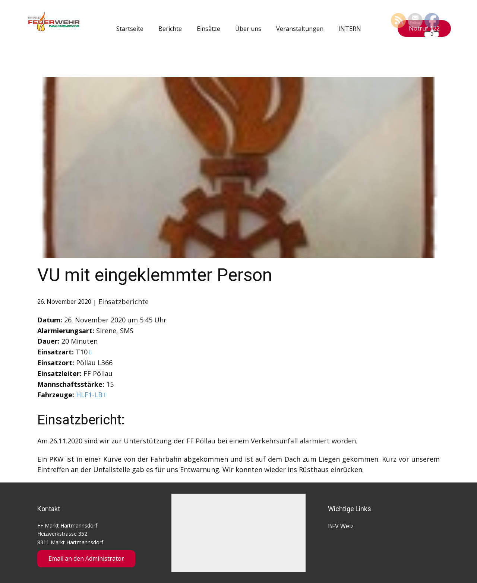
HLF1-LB (89, 394)
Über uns (248, 29)
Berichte (170, 29)
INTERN (349, 29)
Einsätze (208, 29)
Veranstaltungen (299, 29)
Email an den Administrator (86, 558)
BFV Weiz (341, 526)
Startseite (129, 29)
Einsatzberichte (123, 301)
